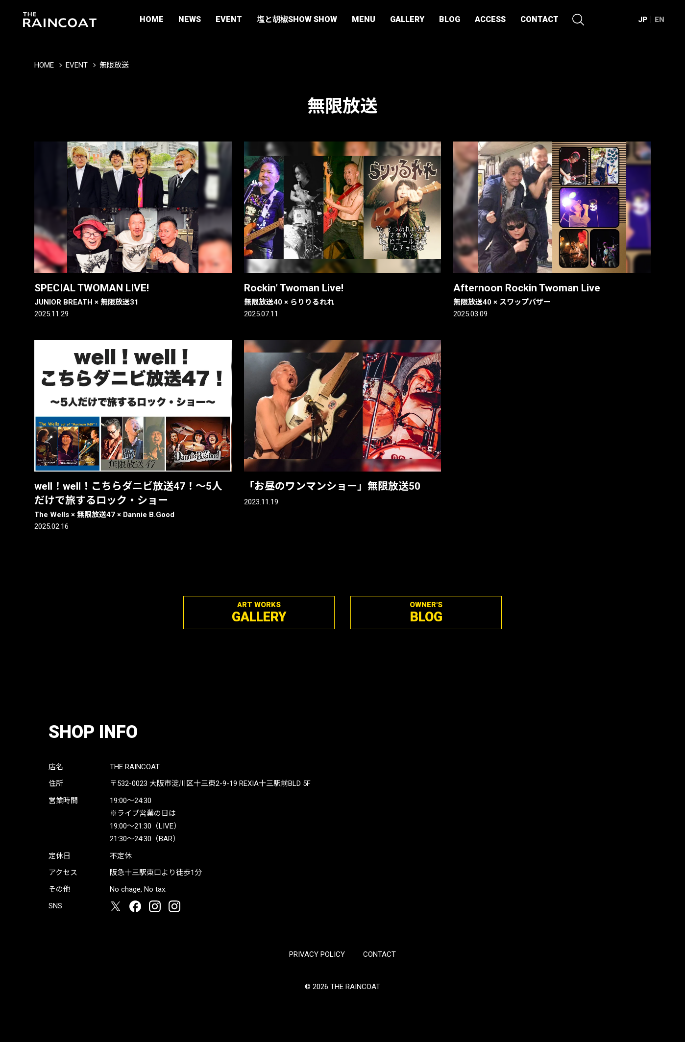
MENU (363, 19)
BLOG (449, 19)
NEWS (189, 19)
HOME (152, 19)
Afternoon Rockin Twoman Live (552, 295)
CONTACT (539, 19)
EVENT (229, 19)
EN (659, 19)
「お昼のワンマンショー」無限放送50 (332, 486)
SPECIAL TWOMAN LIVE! (133, 295)
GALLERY (407, 19)
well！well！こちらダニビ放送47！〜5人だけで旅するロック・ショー (133, 500)
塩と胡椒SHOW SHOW (297, 19)
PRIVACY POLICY (317, 954)
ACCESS (490, 19)
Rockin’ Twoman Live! (342, 295)
